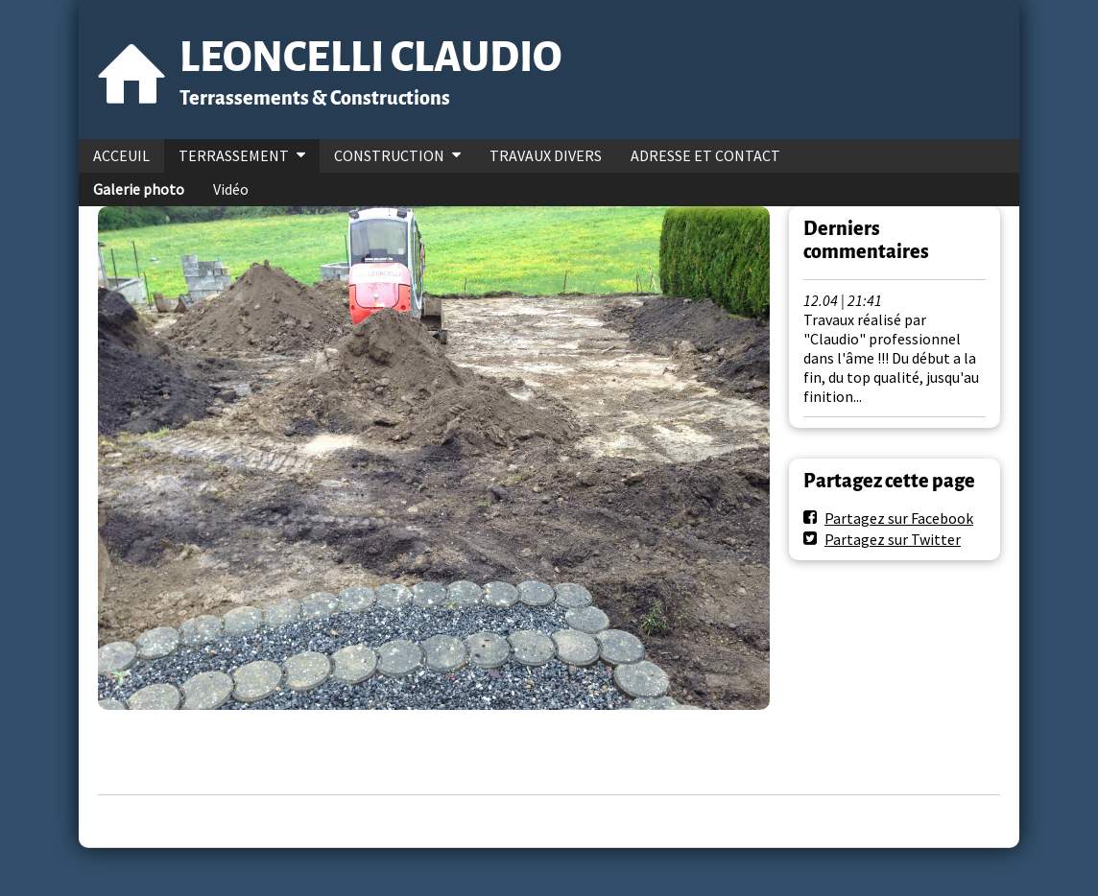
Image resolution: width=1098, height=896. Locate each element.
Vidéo (231, 189)
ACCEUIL (121, 155)
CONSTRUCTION (389, 155)
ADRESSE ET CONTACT (705, 155)
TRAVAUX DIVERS (545, 155)
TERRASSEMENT (234, 155)
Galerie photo (138, 189)
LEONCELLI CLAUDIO (370, 57)
